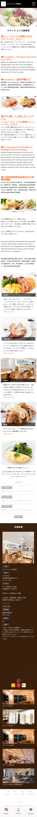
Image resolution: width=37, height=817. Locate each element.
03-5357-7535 (6, 606)
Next (34, 460)
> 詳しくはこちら (8, 311)
